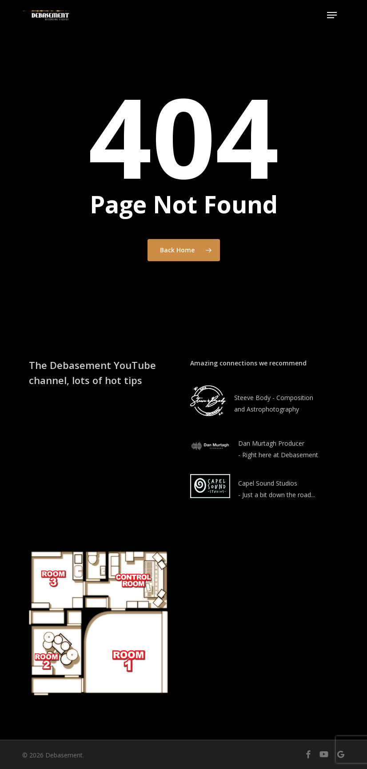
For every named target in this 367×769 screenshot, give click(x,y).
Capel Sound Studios (267, 483)
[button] (332, 15)
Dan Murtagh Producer (271, 443)
